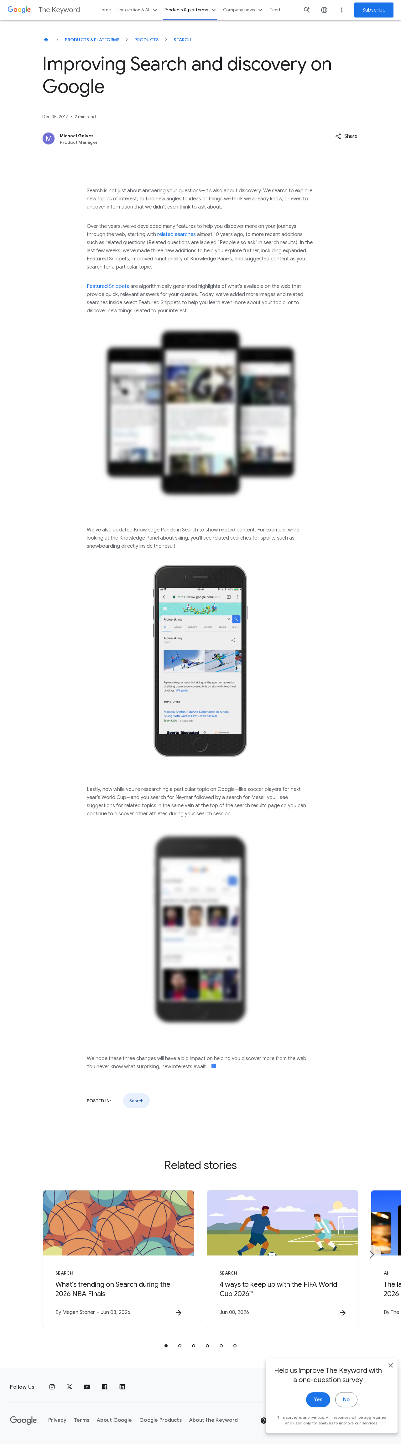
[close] (381, 1387)
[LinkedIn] (122, 1387)
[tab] (166, 1346)
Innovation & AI (138, 10)
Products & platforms (190, 10)
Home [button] (105, 10)
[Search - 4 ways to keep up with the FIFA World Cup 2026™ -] (282, 1259)
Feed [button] (275, 10)
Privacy (57, 1420)
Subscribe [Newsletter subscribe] (373, 10)
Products (146, 40)
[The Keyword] (46, 39)
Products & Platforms (92, 40)
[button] (346, 136)
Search (182, 40)
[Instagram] (52, 1387)
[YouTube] (87, 1387)
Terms (81, 1420)
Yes (309, 1421)
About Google (114, 1420)
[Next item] (371, 1254)
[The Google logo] (23, 1420)
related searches (176, 234)
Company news (243, 10)
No (337, 1421)
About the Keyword (213, 1420)
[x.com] (69, 1387)
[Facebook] (104, 1387)
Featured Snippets (108, 286)
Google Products (160, 1420)
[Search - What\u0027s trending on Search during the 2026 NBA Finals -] (118, 1259)
